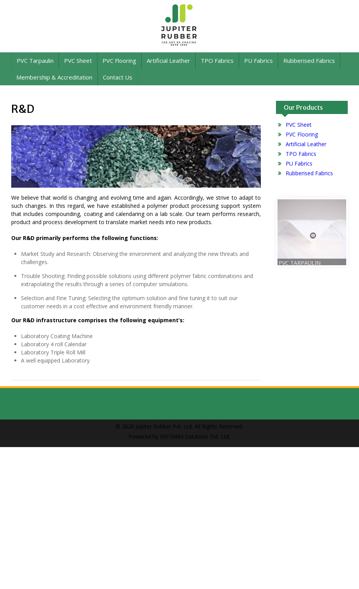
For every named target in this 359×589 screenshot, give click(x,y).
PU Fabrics (258, 60)
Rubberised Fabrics (309, 60)
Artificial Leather (168, 60)
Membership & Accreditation (54, 77)
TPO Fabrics (217, 60)
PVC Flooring (119, 60)
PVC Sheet (78, 60)
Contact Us (117, 77)
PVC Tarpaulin (35, 60)
